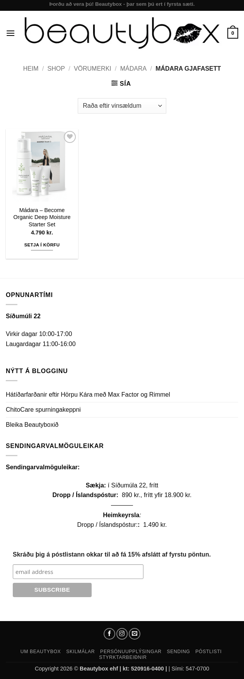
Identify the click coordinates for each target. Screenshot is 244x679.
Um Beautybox (40, 651)
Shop (56, 68)
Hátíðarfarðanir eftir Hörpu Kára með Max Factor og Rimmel (88, 394)
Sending (178, 651)
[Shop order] (122, 106)
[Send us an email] (134, 634)
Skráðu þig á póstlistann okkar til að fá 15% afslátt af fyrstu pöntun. (112, 554)
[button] (10, 33)
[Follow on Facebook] (109, 634)
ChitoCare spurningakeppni (43, 409)
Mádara (133, 68)
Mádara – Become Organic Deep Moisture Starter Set (42, 217)
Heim (31, 68)
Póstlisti (208, 651)
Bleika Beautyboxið (32, 424)
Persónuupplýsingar (131, 651)
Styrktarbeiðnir (123, 657)
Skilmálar (80, 651)
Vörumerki (92, 68)
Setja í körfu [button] (42, 245)
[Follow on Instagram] (122, 634)
